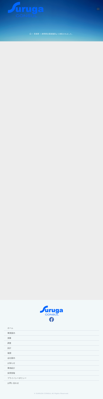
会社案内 (11, 358)
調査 (9, 343)
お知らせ (11, 363)
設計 (9, 348)
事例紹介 (11, 368)
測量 (9, 338)
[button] (98, 9)
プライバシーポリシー (16, 378)
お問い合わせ (13, 383)
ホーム (10, 328)
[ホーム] (30, 34)
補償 (9, 353)
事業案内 (11, 333)
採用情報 (11, 373)
